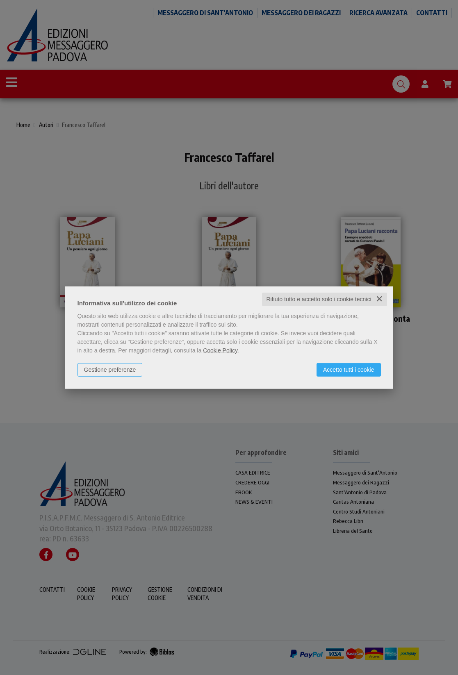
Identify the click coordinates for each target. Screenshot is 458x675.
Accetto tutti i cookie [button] (348, 369)
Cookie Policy (220, 350)
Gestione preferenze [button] (110, 369)
